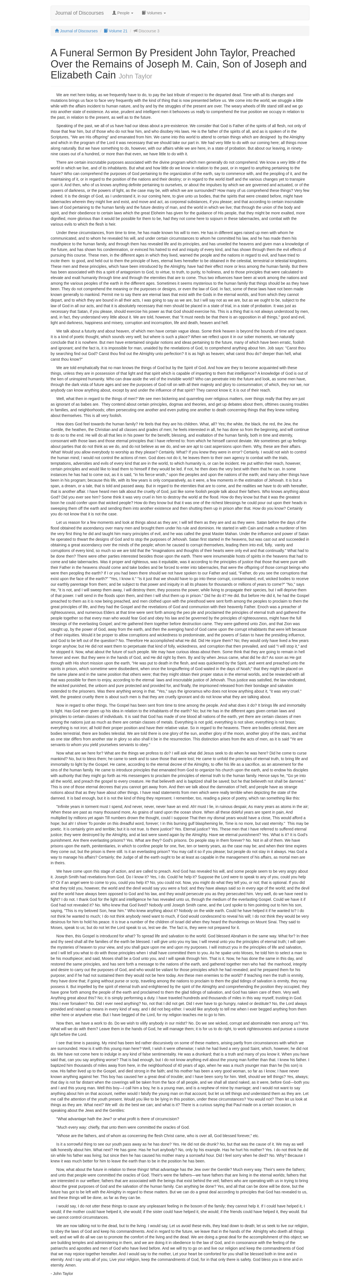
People (122, 13)
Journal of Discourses (79, 13)
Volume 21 (115, 31)
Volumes (154, 13)
